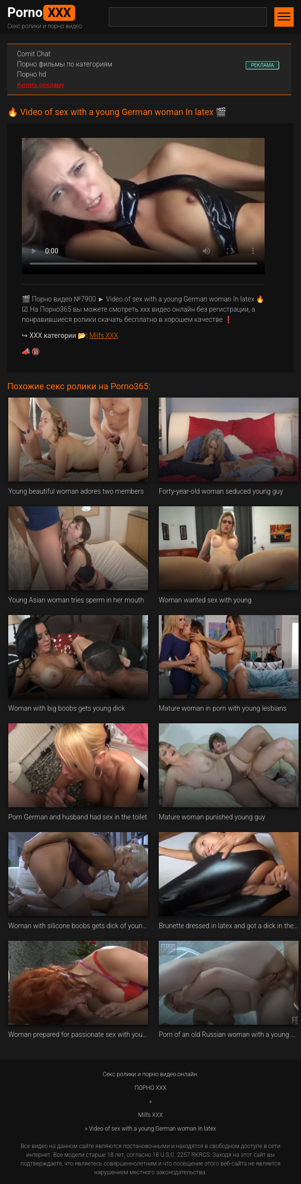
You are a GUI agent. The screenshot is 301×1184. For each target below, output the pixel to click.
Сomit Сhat (33, 54)
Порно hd (31, 74)
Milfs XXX (103, 335)
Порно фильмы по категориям (64, 64)
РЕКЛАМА (262, 65)
